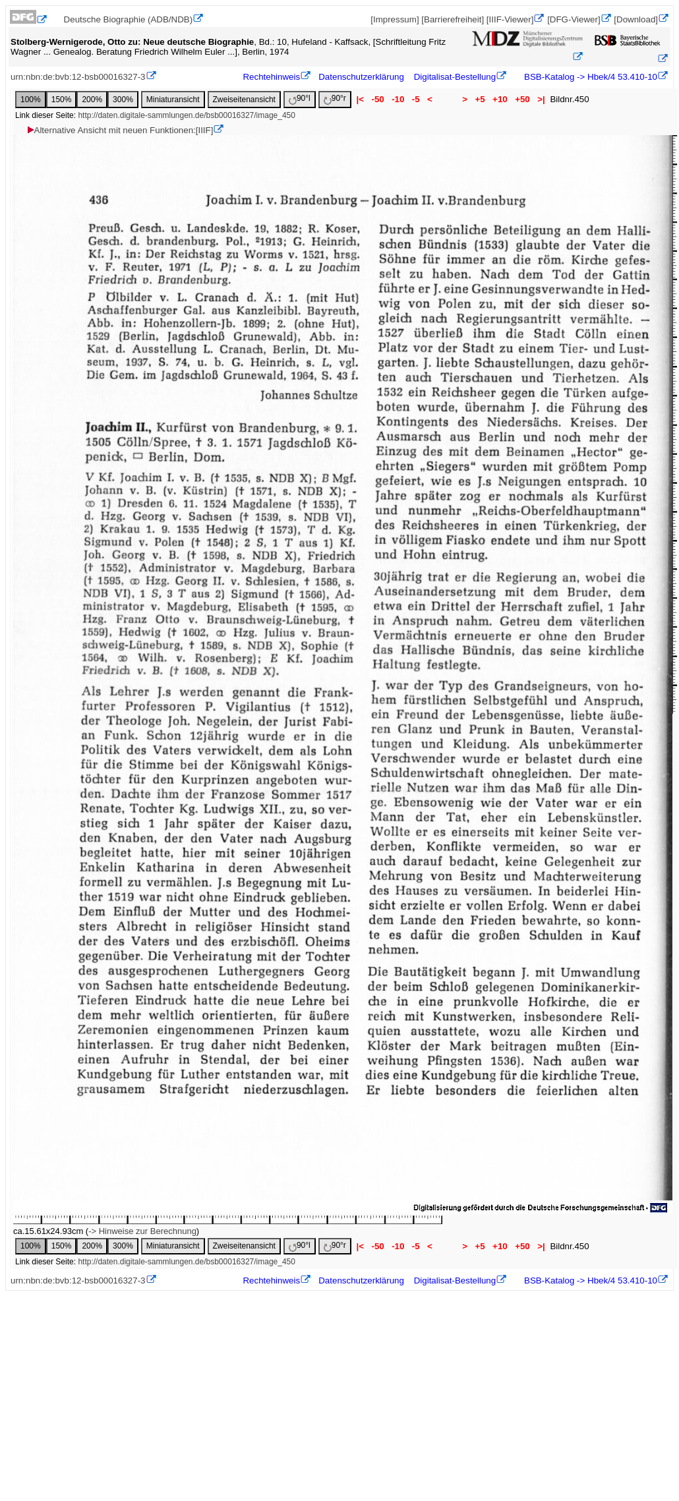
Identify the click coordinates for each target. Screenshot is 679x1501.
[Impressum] (394, 19)
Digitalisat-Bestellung (455, 77)
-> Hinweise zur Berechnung (142, 1231)
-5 (415, 99)
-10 (398, 99)
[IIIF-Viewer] (510, 19)
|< (360, 99)
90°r (335, 99)
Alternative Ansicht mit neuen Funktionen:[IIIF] (120, 130)
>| (541, 99)
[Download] (636, 19)
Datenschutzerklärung (361, 77)
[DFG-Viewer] (573, 19)
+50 (522, 99)
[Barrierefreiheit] (452, 19)
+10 (500, 99)
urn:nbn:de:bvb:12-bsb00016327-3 (78, 77)
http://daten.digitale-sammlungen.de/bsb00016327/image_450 (186, 115)
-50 (378, 99)
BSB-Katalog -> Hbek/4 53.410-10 (589, 77)
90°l (299, 99)
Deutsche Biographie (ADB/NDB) (128, 19)
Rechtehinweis (271, 77)
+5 (480, 99)
